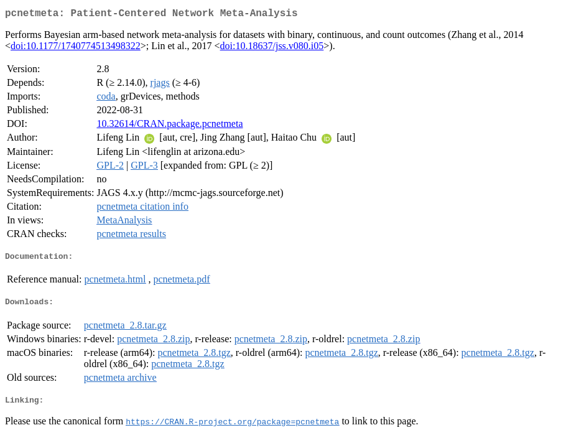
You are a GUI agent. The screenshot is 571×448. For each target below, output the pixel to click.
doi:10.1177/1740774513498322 (76, 48)
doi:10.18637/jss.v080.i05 (272, 48)
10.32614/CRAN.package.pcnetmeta (169, 126)
